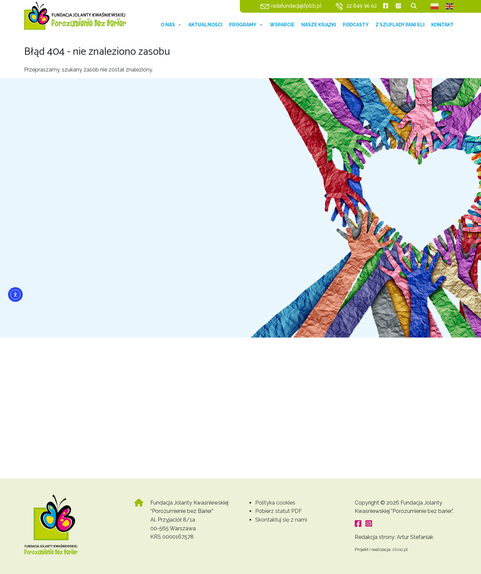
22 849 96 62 (361, 6)
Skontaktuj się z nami (281, 520)
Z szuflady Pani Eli (400, 24)
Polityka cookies (275, 503)
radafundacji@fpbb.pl (296, 6)
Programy (246, 24)
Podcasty (356, 24)
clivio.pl (400, 549)
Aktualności (205, 24)
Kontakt (442, 24)
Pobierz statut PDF (278, 511)
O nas (171, 24)
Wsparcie (282, 24)
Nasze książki (318, 24)
